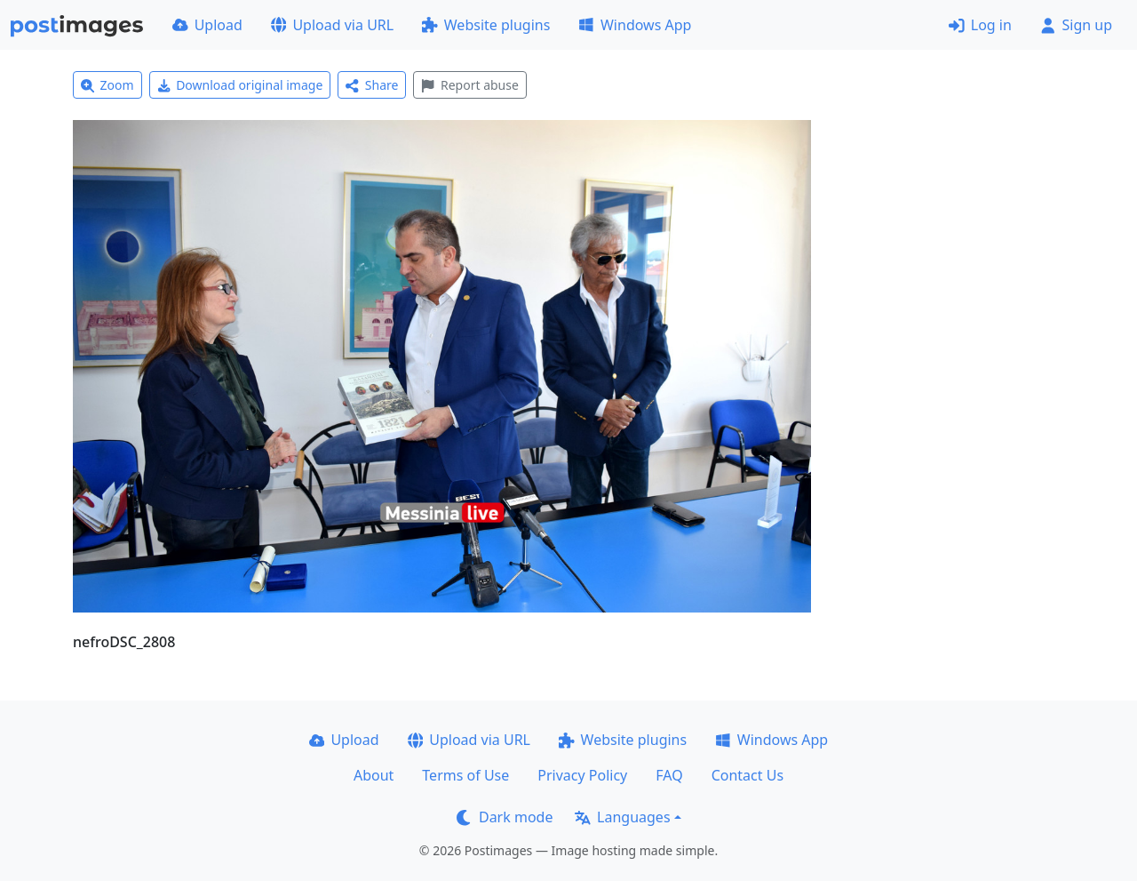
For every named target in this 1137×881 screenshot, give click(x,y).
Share (372, 84)
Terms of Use (465, 775)
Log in (980, 25)
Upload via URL (332, 25)
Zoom (107, 84)
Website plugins (486, 25)
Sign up (1076, 25)
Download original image (240, 84)
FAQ (669, 775)
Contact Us (747, 775)
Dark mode (505, 817)
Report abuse (469, 84)
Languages (622, 817)
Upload (207, 25)
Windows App (634, 25)
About (374, 775)
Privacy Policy (582, 775)
